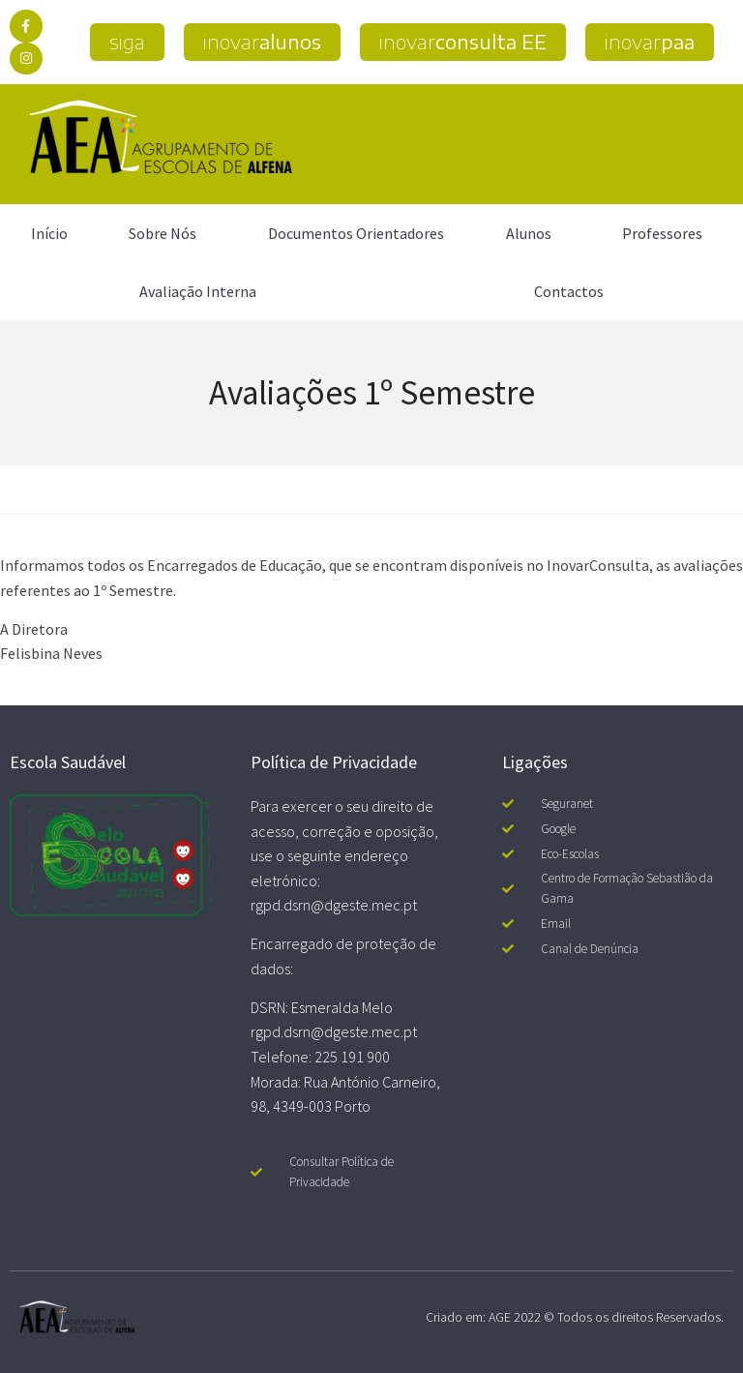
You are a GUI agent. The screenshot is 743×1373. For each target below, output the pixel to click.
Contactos (569, 291)
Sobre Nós (167, 233)
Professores (667, 233)
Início (49, 233)
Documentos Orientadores (356, 233)
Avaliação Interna (197, 291)
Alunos (533, 233)
